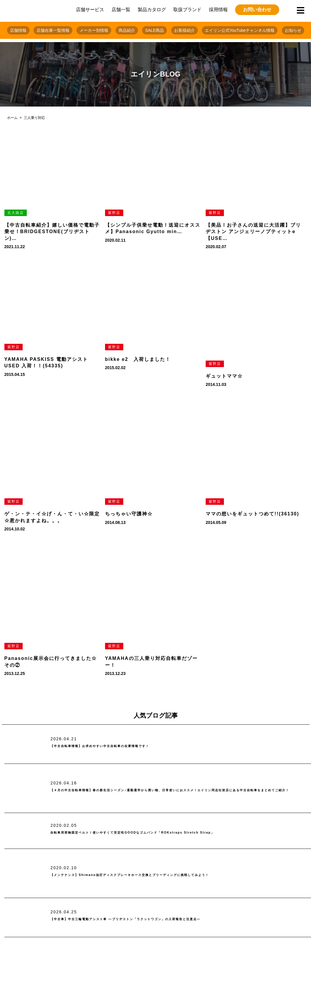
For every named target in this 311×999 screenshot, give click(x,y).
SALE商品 (154, 30)
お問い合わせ (257, 9)
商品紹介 (127, 30)
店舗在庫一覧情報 (52, 30)
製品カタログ (152, 9)
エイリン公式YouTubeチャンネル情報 (240, 30)
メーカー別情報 (93, 30)
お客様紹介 (184, 30)
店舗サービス (90, 9)
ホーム (12, 118)
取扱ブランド (187, 9)
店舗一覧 (121, 9)
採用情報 (218, 9)
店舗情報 (18, 30)
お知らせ (293, 30)
